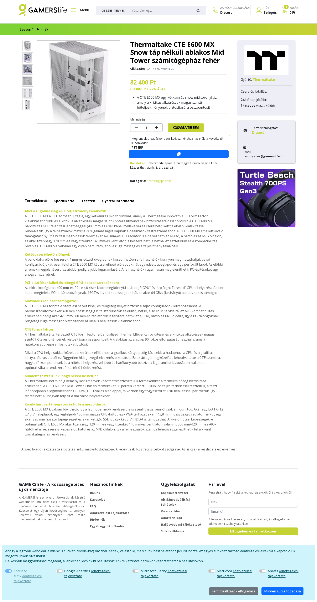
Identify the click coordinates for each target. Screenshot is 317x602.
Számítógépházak (159, 181)
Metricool (234, 573)
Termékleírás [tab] (36, 200)
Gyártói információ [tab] (118, 201)
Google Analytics (87, 573)
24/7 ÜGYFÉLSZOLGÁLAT (235, 8)
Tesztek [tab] (88, 201)
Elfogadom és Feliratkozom (253, 531)
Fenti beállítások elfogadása (233, 591)
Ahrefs (283, 573)
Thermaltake (264, 79)
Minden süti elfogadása (282, 591)
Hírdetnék (97, 519)
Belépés (270, 12)
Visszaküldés (171, 511)
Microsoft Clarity (164, 573)
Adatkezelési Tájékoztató (109, 513)
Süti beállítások (173, 531)
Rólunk (95, 493)
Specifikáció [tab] (64, 201)
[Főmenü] (78, 10)
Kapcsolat (97, 499)
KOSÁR (294, 8)
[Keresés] (161, 11)
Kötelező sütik (28, 576)
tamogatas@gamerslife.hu (263, 156)
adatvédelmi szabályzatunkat (227, 524)
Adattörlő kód (171, 518)
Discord (226, 12)
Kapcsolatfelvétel (174, 493)
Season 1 (33, 29)
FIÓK (266, 8)
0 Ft (293, 12)
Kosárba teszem (186, 127)
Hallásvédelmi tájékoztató (181, 524)
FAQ (93, 506)
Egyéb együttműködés (107, 526)
